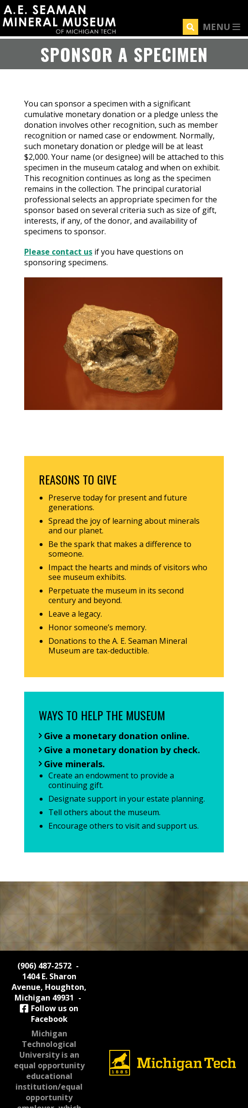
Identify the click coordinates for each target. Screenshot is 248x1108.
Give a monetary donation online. (117, 736)
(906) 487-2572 (44, 965)
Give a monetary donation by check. (122, 750)
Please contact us (58, 251)
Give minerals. (74, 764)
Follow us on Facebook (49, 1013)
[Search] (190, 27)
